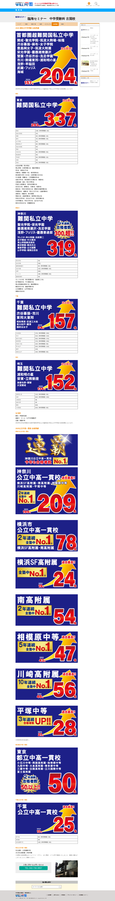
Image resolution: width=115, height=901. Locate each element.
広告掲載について (82, 894)
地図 (41, 24)
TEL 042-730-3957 (33, 868)
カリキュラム (48, 24)
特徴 (26, 24)
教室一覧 (33, 24)
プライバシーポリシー (72, 894)
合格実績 (55, 24)
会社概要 (49, 894)
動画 (62, 24)
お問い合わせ (56, 894)
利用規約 (63, 894)
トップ (19, 24)
